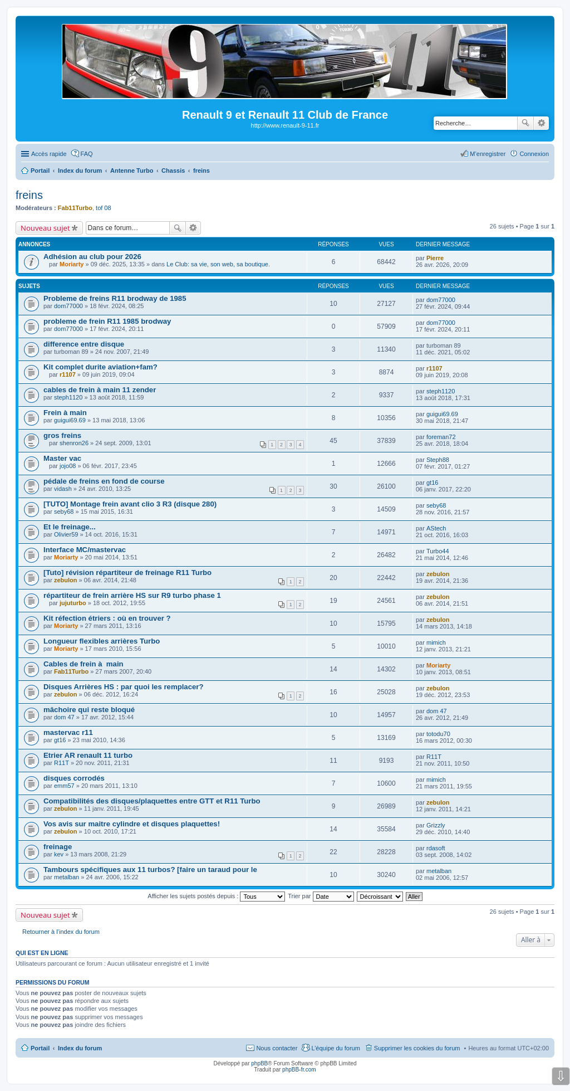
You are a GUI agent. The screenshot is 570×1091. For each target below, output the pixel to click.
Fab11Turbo (75, 207)
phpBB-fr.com (299, 1069)
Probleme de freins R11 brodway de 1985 (114, 298)
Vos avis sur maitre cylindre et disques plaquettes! (131, 824)
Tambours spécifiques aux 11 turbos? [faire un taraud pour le (150, 869)
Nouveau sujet (45, 228)
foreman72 (441, 437)
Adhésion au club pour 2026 (92, 256)
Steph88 (437, 459)
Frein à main (65, 412)
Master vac (62, 458)
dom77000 (68, 306)
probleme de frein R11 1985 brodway (107, 321)
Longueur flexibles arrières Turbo (101, 641)
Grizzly (435, 825)
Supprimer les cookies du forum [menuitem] (417, 1048)
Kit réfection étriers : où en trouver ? (107, 618)
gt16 (432, 482)
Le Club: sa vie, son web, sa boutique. (218, 264)
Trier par (320, 896)
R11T (61, 762)
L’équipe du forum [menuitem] (335, 1048)
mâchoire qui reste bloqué (89, 709)
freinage (57, 846)
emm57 (64, 785)
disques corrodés (74, 778)
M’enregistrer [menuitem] (487, 153)
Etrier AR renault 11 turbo (87, 755)
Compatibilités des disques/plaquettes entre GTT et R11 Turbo (152, 801)
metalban (66, 877)
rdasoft (435, 848)
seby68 (63, 511)
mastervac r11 (68, 732)
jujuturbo (73, 603)
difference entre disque (83, 344)
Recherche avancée (541, 123)
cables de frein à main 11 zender (99, 390)
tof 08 (103, 207)
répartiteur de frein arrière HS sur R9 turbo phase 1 (132, 595)
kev (58, 854)
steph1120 (68, 397)
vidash (63, 488)
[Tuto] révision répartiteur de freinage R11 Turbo (127, 572)
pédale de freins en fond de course (104, 481)
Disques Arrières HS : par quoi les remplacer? (123, 687)
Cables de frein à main (83, 664)
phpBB (259, 1063)
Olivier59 (66, 534)
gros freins (62, 435)
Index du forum (80, 1048)
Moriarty (71, 264)
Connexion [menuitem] (534, 153)
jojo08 (68, 465)
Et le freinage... (69, 527)
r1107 (68, 374)
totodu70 (438, 733)
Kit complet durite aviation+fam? (100, 367)
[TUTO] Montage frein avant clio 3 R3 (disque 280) (130, 504)
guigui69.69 (70, 420)
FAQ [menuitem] (87, 153)
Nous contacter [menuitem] (276, 1048)
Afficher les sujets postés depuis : (216, 896)
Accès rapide (49, 153)
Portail (40, 170)
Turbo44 (437, 551)
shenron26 (74, 443)
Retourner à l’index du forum (61, 931)
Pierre (435, 258)
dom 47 (64, 717)
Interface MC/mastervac (84, 550)
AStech (436, 528)
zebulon (65, 580)
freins (29, 195)
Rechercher (525, 123)
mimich (436, 642)
